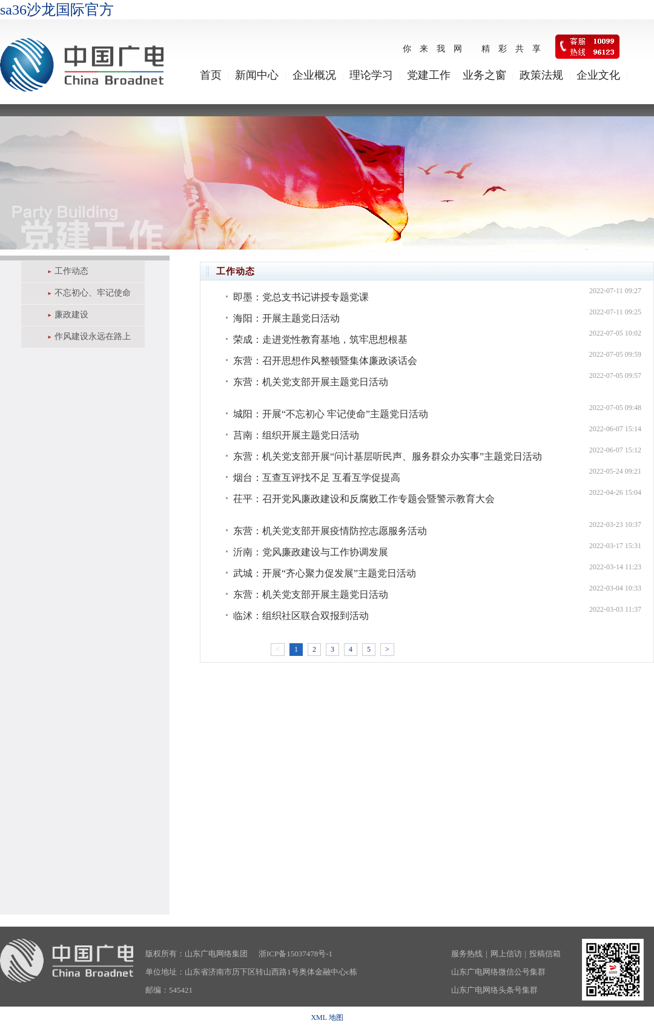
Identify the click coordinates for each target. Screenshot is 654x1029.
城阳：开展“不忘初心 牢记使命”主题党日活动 (330, 414)
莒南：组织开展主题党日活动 (296, 435)
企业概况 (314, 75)
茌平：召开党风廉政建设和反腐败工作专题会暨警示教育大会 (364, 499)
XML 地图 (327, 1017)
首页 (211, 75)
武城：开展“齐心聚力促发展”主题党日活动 (324, 573)
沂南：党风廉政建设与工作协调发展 (310, 552)
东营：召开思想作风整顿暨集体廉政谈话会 (325, 361)
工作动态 (71, 271)
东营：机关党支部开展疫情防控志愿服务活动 (330, 531)
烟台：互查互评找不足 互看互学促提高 (316, 477)
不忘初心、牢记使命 (92, 292)
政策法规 (541, 75)
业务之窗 (484, 75)
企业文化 (598, 75)
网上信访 (506, 953)
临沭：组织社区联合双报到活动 (301, 615)
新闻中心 (257, 75)
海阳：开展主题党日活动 (286, 318)
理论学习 (371, 75)
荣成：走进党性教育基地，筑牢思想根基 (320, 339)
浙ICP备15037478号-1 (295, 953)
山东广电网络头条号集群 (494, 989)
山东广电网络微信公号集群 (498, 971)
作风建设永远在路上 (92, 336)
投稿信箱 (545, 953)
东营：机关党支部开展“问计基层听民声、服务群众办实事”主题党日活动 (387, 456)
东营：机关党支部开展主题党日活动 (310, 382)
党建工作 (429, 75)
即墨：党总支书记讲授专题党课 (301, 297)
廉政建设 (71, 314)
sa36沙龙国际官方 (57, 10)
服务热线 (467, 953)
